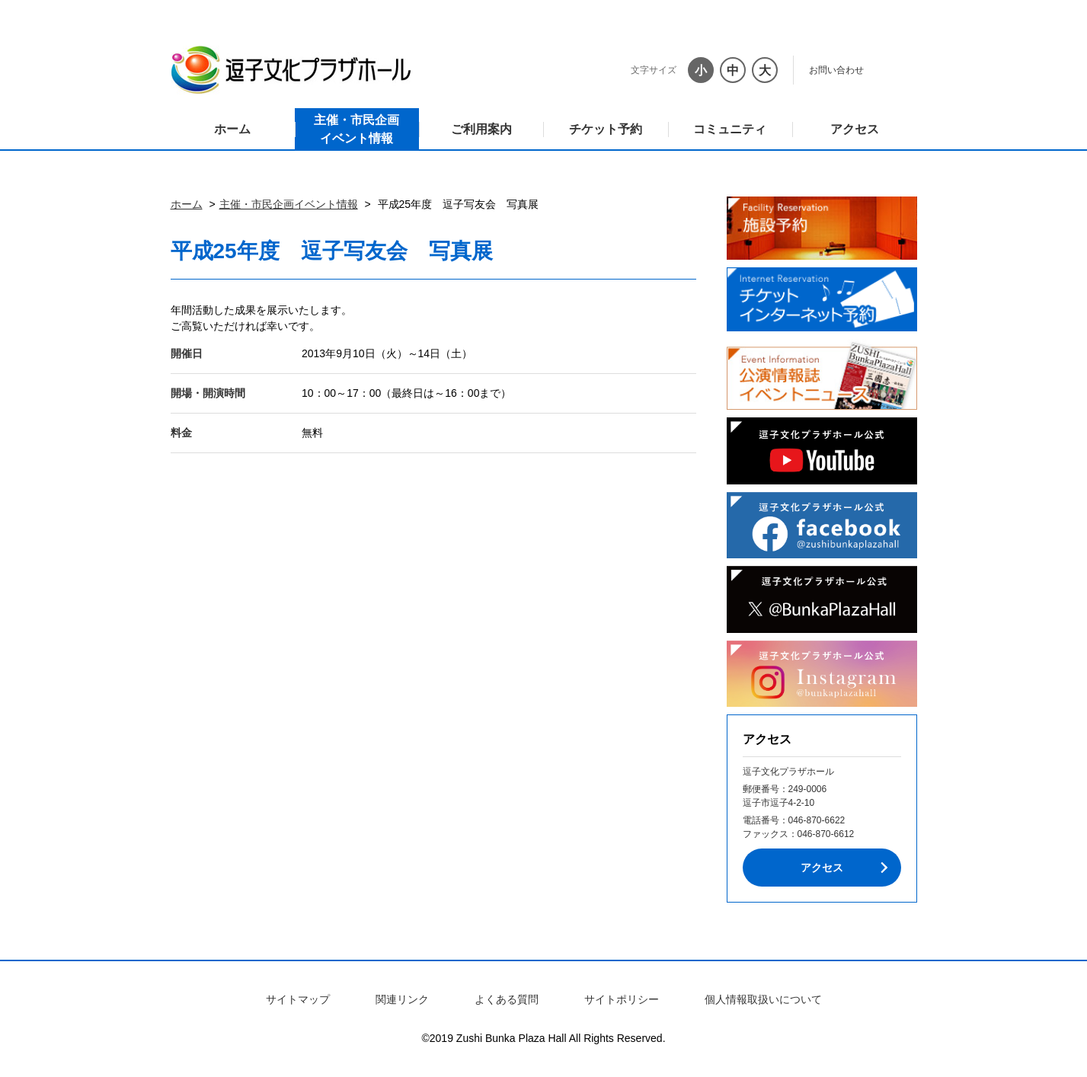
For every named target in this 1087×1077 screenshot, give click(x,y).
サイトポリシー (621, 999)
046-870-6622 (817, 820)
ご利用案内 (481, 129)
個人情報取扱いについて (763, 999)
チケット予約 (605, 129)
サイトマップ (298, 999)
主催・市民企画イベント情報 (356, 129)
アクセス (854, 129)
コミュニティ (729, 129)
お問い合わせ (836, 70)
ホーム (232, 129)
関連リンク (402, 999)
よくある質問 (507, 999)
